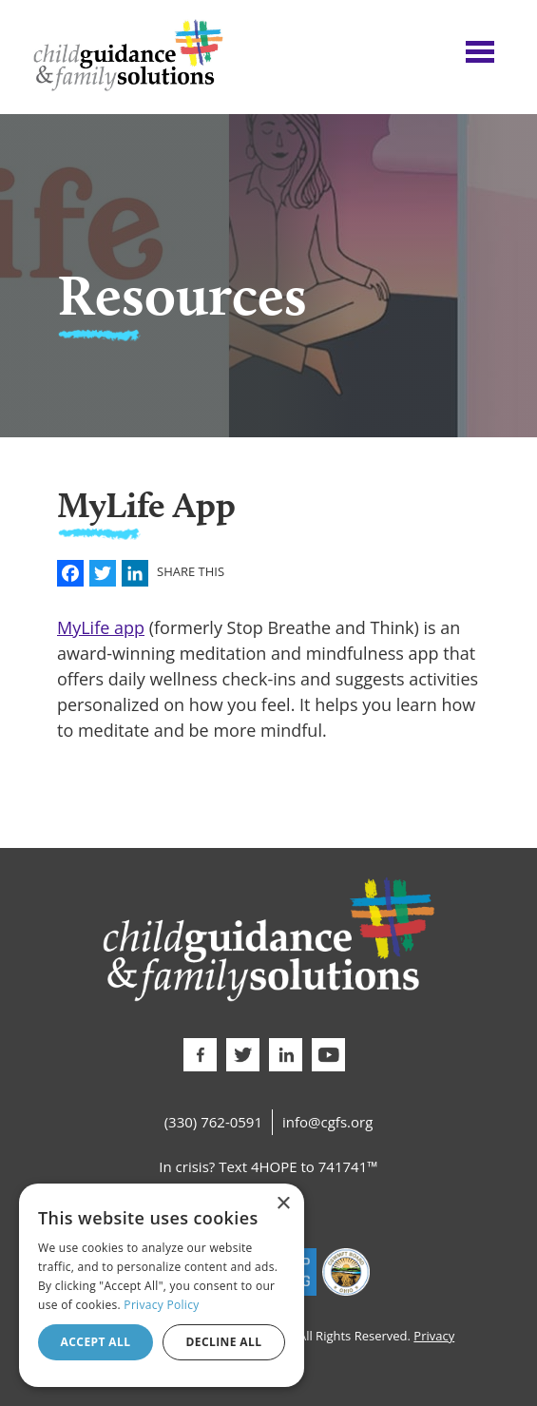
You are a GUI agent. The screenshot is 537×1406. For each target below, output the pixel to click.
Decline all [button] (224, 1342)
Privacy (433, 1335)
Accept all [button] (96, 1342)
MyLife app (100, 627)
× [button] (283, 1204)
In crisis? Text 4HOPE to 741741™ (268, 1166)
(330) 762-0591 (213, 1121)
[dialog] (161, 1285)
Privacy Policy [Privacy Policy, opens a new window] (161, 1305)
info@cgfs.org (327, 1121)
